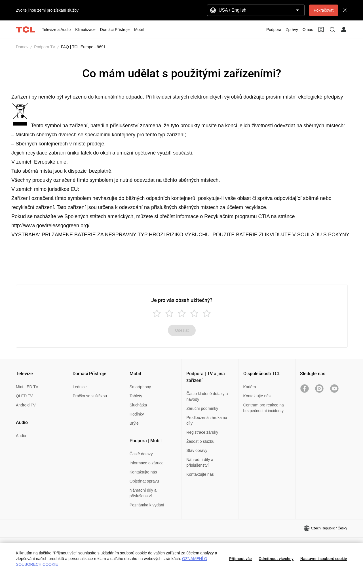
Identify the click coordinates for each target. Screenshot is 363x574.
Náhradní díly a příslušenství (143, 493)
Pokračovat (324, 10)
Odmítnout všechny (276, 558)
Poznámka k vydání (147, 505)
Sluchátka (138, 405)
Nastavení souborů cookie (323, 558)
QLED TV (24, 396)
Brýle (134, 423)
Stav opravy (196, 450)
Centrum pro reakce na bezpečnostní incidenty (263, 408)
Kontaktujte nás (143, 472)
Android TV (26, 405)
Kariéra (249, 387)
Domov (22, 47)
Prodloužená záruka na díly (206, 420)
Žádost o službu (200, 441)
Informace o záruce (147, 463)
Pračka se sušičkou (90, 396)
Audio (21, 435)
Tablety (136, 396)
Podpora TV (44, 47)
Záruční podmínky (202, 408)
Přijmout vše (240, 558)
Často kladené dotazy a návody (207, 396)
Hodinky (137, 414)
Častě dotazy (141, 454)
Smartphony (140, 387)
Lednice (79, 387)
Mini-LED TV (27, 387)
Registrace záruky (202, 432)
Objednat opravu (144, 481)
